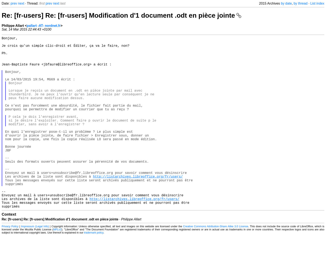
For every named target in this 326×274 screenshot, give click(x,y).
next (21, 3)
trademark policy (93, 270)
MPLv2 (57, 267)
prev (14, 3)
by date (286, 3)
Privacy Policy (10, 264)
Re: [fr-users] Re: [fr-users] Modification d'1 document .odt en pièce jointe (121, 15)
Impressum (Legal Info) (35, 264)
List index (317, 3)
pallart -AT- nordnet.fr (44, 25)
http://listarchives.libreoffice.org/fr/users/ (138, 208)
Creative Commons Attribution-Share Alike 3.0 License (215, 264)
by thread (300, 3)
